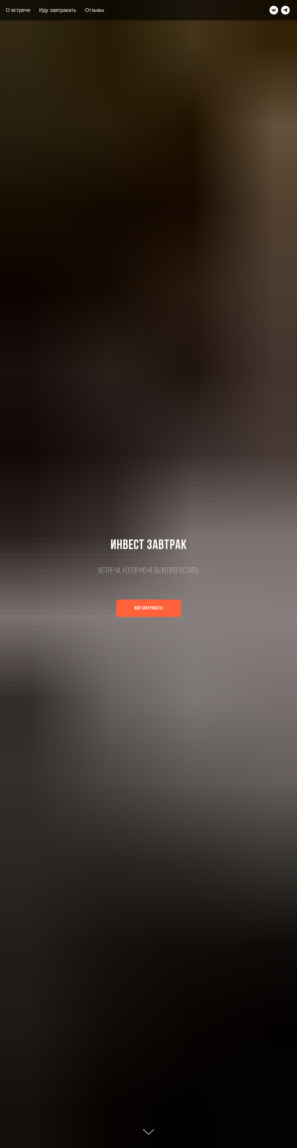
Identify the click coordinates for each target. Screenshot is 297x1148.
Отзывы (94, 10)
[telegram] (285, 10)
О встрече (18, 10)
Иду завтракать (57, 10)
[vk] (273, 10)
